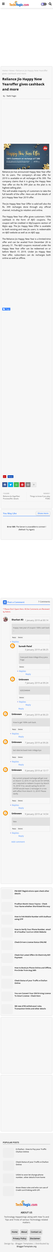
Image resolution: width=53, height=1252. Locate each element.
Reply (14, 637)
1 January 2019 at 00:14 (36, 620)
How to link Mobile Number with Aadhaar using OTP (33, 917)
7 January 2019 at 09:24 (36, 682)
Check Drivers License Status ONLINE (30, 942)
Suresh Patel (25, 646)
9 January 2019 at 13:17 (36, 770)
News (12, 70)
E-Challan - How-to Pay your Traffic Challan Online (31, 1150)
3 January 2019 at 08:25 (36, 649)
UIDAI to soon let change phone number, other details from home (30, 1176)
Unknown (24, 679)
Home (5, 70)
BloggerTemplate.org (26, 1246)
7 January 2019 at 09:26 (36, 742)
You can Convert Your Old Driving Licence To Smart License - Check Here (33, 994)
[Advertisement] (26, 37)
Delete (20, 637)
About (24, 1232)
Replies (15, 641)
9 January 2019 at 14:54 (36, 814)
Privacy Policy (19, 1238)
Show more (43, 513)
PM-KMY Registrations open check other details (32, 892)
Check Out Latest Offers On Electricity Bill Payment (32, 956)
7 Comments (44, 601)
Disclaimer (35, 1238)
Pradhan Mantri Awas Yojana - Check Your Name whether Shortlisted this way (32, 905)
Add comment (18, 841)
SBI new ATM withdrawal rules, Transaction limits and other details (30, 1007)
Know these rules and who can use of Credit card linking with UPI (32, 1188)
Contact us (36, 1232)
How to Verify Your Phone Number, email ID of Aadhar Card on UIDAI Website (33, 930)
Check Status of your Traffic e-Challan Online (31, 981)
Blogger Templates (24, 1243)
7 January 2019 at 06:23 (36, 714)
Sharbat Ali (17, 619)
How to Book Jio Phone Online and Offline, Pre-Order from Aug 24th (33, 969)
